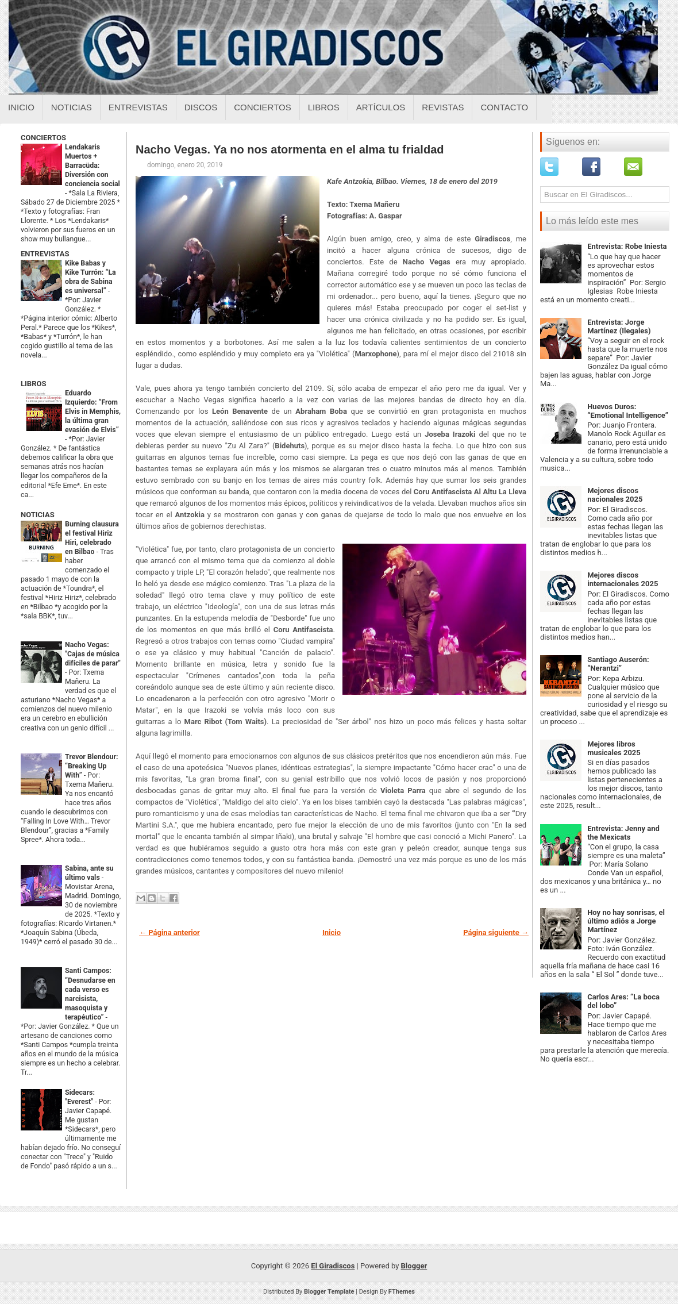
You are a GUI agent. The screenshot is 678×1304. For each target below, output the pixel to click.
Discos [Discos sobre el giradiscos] (201, 107)
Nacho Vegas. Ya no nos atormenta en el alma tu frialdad (290, 149)
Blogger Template (329, 1291)
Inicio (21, 107)
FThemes (401, 1291)
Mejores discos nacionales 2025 (614, 494)
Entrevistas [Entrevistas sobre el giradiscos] (138, 107)
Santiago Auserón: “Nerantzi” (618, 663)
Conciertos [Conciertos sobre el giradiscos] (262, 107)
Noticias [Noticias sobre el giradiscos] (71, 107)
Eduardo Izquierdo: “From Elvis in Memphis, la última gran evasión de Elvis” (93, 411)
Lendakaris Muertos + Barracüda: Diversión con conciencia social (92, 165)
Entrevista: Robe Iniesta (627, 246)
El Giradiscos (333, 1265)
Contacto (504, 107)
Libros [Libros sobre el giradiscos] (324, 107)
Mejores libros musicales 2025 (614, 748)
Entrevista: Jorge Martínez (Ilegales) (618, 326)
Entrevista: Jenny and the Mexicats (623, 832)
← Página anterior (169, 932)
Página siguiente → (496, 932)
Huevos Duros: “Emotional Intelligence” (627, 411)
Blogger (414, 1265)
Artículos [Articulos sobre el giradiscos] (381, 107)
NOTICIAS (38, 514)
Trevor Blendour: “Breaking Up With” (91, 766)
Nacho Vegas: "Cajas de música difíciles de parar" (93, 654)
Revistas (443, 107)
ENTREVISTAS (45, 253)
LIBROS (33, 383)
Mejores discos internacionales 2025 (622, 579)
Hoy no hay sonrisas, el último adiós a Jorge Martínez (626, 921)
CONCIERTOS (43, 137)
